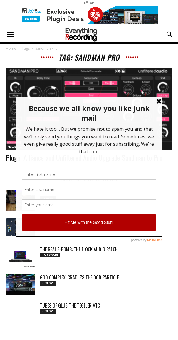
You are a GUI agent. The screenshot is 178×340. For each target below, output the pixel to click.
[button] (10, 34)
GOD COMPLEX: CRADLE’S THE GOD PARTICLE (79, 277)
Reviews (48, 199)
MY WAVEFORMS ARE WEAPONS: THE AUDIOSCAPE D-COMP (92, 221)
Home (11, 48)
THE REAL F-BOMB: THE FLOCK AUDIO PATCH (79, 249)
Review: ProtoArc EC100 (64, 193)
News (12, 147)
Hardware (50, 255)
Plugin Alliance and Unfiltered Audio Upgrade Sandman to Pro (84, 157)
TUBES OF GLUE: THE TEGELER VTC (70, 305)
